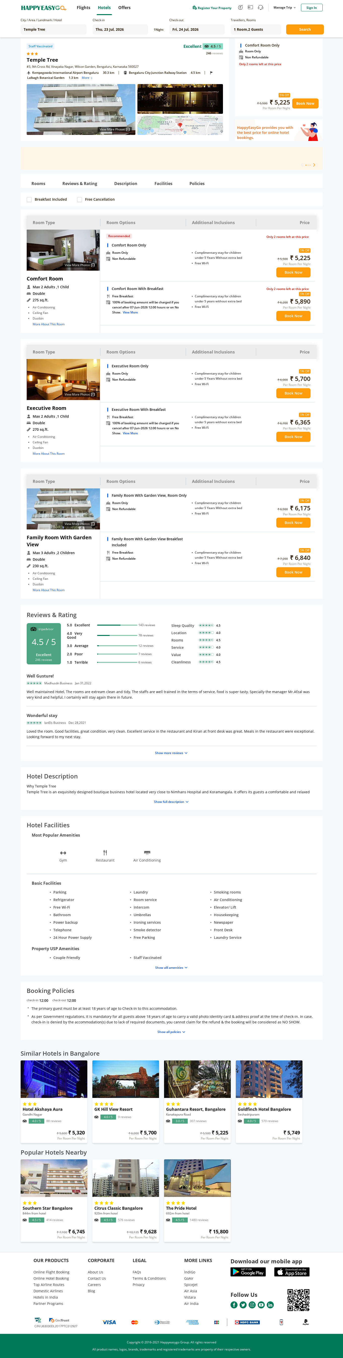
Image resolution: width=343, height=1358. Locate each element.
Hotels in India (45, 1297)
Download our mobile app (266, 1261)
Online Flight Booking (51, 1272)
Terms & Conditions (149, 1278)
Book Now (305, 103)
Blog (91, 1291)
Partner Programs (48, 1303)
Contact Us (97, 1278)
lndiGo (189, 1272)
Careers (94, 1284)
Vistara (190, 1297)
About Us (95, 1272)
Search (305, 29)
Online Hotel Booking (51, 1278)
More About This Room (49, 324)
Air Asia (190, 1291)
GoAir (189, 1278)
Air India (191, 1303)
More (87, 78)
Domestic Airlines (48, 1291)
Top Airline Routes (48, 1284)
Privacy (138, 1284)
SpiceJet (191, 1284)
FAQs (137, 1272)
